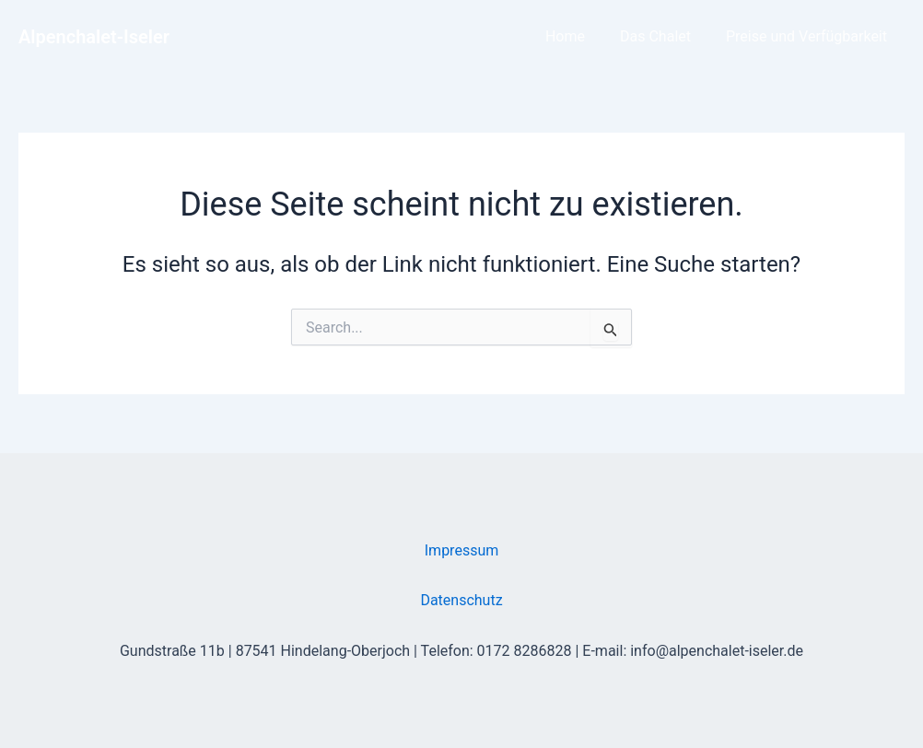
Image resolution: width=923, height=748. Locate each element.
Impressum (462, 550)
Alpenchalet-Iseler (93, 37)
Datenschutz (461, 600)
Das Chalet (663, 36)
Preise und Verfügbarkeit (809, 36)
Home (579, 36)
